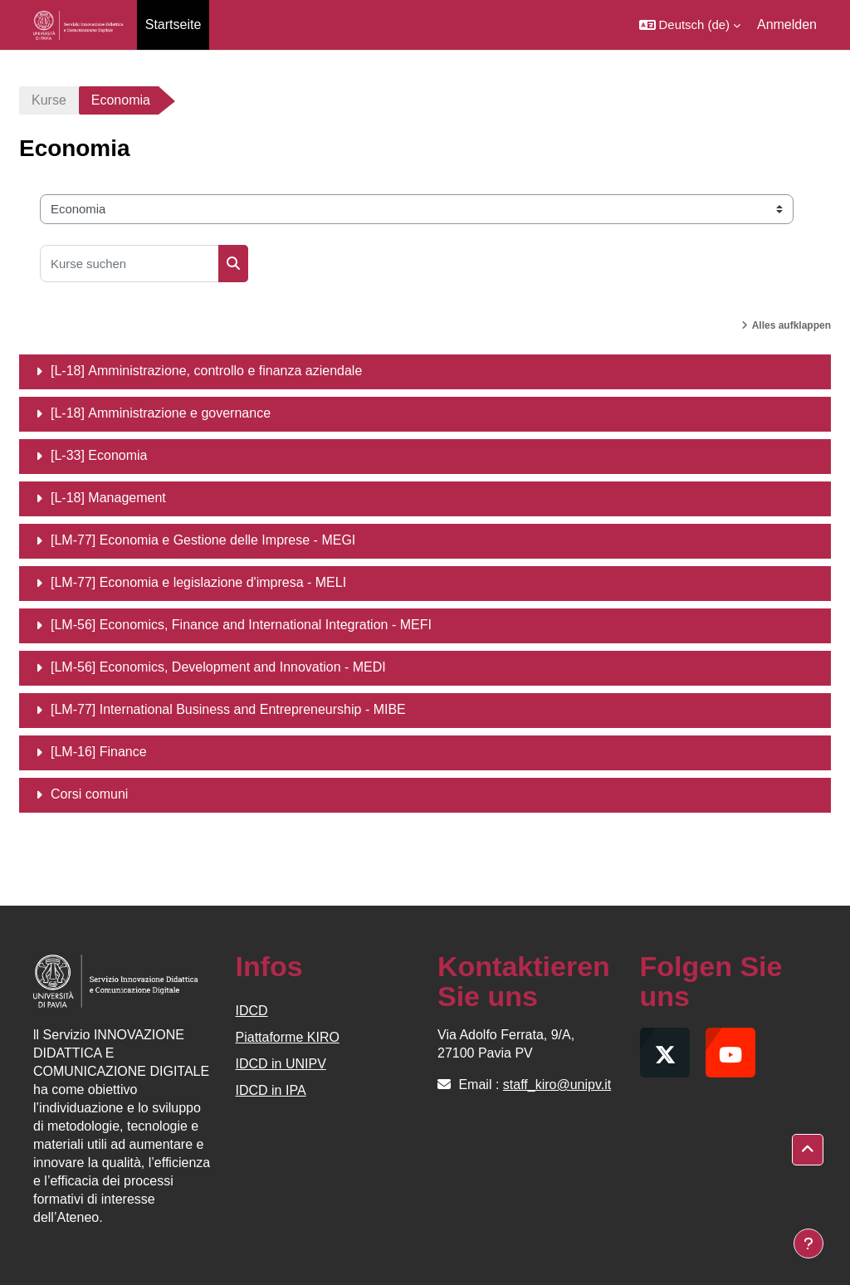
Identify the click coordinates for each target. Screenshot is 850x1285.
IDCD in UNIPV (281, 1064)
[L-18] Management (108, 498)
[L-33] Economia (99, 455)
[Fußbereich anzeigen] (808, 1243)
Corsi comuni (89, 794)
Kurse (49, 100)
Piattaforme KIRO (288, 1037)
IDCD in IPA (271, 1090)
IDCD (252, 1011)
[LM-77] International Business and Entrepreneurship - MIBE (228, 709)
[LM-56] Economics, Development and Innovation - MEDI (218, 667)
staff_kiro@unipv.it (557, 1084)
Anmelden (787, 24)
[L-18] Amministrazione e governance (161, 413)
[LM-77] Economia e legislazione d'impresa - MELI (198, 582)
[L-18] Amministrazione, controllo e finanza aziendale (206, 371)
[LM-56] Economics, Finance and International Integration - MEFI (241, 625)
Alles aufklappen (791, 325)
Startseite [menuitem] (173, 24)
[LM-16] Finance (99, 752)
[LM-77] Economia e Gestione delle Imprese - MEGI (203, 540)
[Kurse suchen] (129, 263)
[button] (689, 25)
